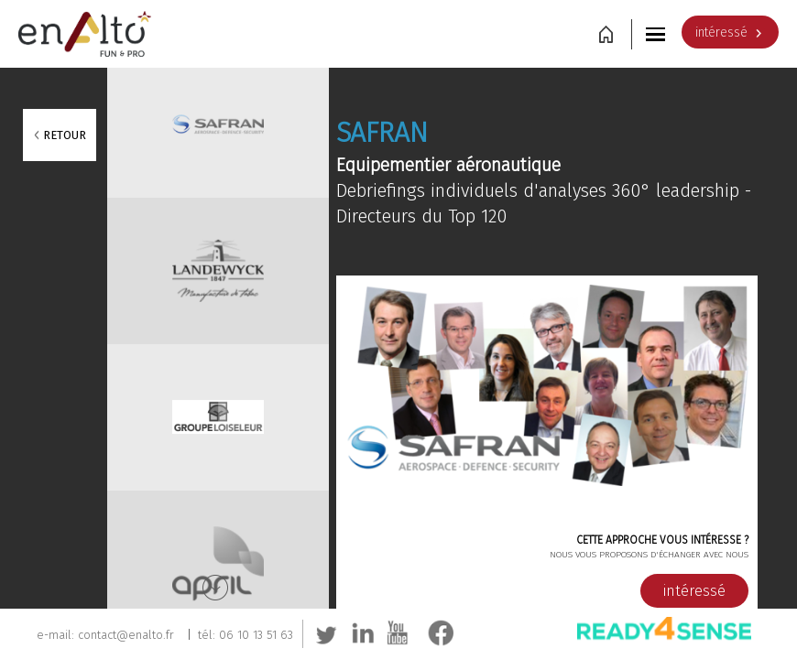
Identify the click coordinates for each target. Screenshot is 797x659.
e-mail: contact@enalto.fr (105, 634)
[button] (658, 33)
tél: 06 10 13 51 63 (245, 634)
